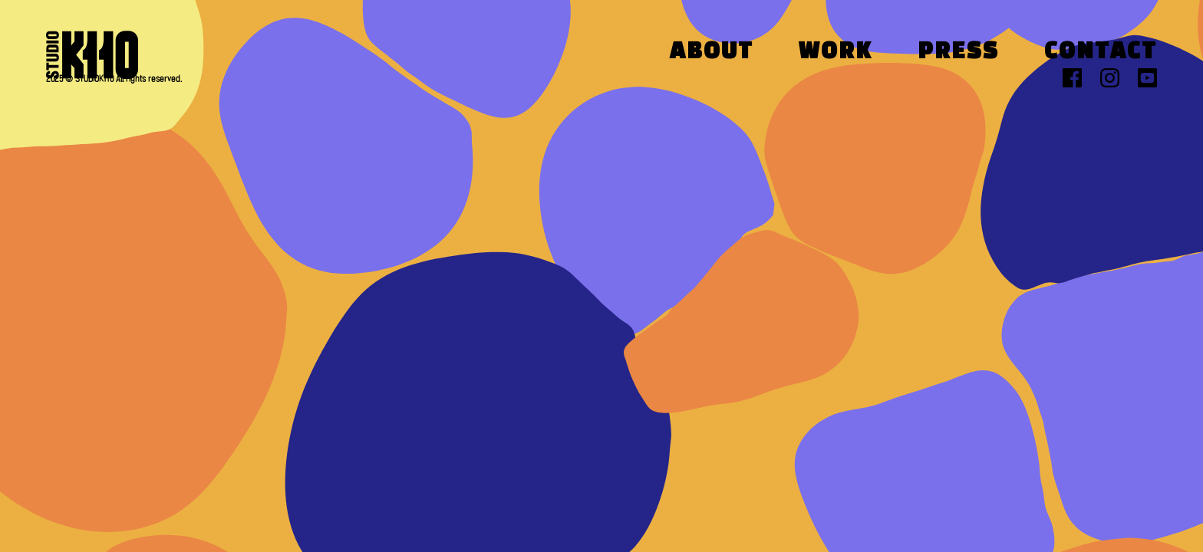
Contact (1100, 52)
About (711, 52)
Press (958, 52)
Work (835, 52)
